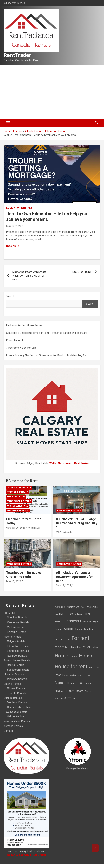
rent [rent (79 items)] (71, 691)
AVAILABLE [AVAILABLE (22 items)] (92, 606)
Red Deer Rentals (17, 655)
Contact (8, 730)
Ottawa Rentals (16, 688)
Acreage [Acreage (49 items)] (60, 606)
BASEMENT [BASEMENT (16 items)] (60, 614)
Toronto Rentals (17, 492)
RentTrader (17, 55)
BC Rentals (10, 613)
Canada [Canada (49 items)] (68, 629)
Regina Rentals (15, 665)
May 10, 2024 (13, 226)
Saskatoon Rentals (19, 487)
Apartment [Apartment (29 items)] (73, 606)
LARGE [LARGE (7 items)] (58, 675)
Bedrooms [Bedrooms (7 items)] (86, 622)
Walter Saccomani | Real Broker (69, 463)
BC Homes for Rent (22, 481)
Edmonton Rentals (19, 207)
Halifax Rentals (16, 716)
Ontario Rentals (13, 683)
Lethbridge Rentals (18, 650)
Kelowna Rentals (16, 632)
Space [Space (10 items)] (88, 691)
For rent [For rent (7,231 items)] (80, 638)
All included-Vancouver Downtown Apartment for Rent (74, 577)
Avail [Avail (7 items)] (83, 607)
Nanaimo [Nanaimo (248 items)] (62, 683)
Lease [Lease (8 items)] (65, 675)
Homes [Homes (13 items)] (73, 656)
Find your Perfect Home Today (24, 325)
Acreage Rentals (13, 726)
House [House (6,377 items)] (86, 656)
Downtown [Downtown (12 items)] (89, 629)
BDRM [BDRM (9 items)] (87, 614)
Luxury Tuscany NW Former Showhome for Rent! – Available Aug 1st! (46, 355)
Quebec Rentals (13, 697)
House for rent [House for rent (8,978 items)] (71, 666)
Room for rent (14, 340)
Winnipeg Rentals (17, 510)
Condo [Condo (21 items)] (78, 629)
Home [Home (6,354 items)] (61, 656)
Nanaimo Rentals (17, 617)
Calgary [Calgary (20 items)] (59, 629)
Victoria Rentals (17, 506)
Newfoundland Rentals (17, 721)
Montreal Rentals (17, 702)
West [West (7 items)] (75, 698)
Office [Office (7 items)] (81, 683)
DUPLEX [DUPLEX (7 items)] (58, 639)
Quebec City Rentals (19, 707)
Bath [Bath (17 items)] (70, 614)
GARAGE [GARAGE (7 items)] (86, 647)
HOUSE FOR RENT (81, 272)
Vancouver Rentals (19, 501)
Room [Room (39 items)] (79, 691)
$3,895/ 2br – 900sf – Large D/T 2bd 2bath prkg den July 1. (76, 523)
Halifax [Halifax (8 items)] (95, 647)
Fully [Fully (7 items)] (67, 647)
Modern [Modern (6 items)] (81, 675)
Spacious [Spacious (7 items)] (59, 698)
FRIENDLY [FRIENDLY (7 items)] (59, 647)
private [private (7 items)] (89, 683)
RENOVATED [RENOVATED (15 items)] (61, 691)
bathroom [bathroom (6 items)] (78, 614)
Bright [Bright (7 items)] (95, 622)
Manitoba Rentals (14, 674)
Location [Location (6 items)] (72, 675)
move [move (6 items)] (88, 675)
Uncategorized (16, 496)
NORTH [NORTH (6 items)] (73, 683)
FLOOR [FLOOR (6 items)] (67, 639)
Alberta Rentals (12, 636)
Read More (12, 245)
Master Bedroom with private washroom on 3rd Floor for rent (29, 275)
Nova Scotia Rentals (15, 712)
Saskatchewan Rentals (17, 660)
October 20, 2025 (15, 527)
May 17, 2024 (63, 531)
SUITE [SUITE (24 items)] (67, 698)
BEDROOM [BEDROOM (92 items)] (74, 621)
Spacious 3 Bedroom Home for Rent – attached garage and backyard (46, 332)
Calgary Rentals (16, 641)
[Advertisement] (52, 92)
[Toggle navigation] (8, 123)
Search (10, 296)
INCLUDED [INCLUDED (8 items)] (94, 668)
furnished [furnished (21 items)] (76, 647)
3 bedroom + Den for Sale (21, 347)
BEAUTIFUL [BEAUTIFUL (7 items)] (60, 622)
